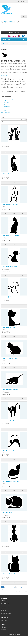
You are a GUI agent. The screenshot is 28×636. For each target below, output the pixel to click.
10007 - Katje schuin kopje (9, 327)
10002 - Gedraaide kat (8, 174)
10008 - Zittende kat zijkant (10, 358)
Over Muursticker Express (6, 605)
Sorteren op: (24, 115)
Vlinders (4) (6, 108)
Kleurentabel (3, 600)
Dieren (8, 43)
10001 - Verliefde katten (9, 143)
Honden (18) (6, 100)
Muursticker (3, 629)
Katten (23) (6, 102)
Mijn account (3, 619)
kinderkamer (12, 71)
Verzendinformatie (5, 603)
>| (2, 589)
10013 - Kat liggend (7, 512)
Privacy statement (5, 612)
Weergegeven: (24, 119)
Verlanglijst (3, 622)
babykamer (5, 71)
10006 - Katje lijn (6, 297)
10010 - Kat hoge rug (8, 420)
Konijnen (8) (6, 104)
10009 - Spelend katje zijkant (10, 389)
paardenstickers (4, 75)
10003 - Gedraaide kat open (10, 204)
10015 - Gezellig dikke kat (9, 574)
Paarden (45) (6, 106)
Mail (18, 91)
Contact (2, 609)
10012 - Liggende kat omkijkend (11, 481)
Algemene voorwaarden (6, 613)
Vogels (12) (6, 110)
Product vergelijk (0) (5, 112)
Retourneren (3, 610)
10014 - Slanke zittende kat (9, 543)
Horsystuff (3, 627)
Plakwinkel (3, 626)
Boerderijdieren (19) (8, 99)
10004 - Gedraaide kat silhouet (10, 235)
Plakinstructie (4, 602)
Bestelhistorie (4, 620)
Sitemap (3, 615)
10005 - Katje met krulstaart (10, 266)
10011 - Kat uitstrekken (8, 450)
